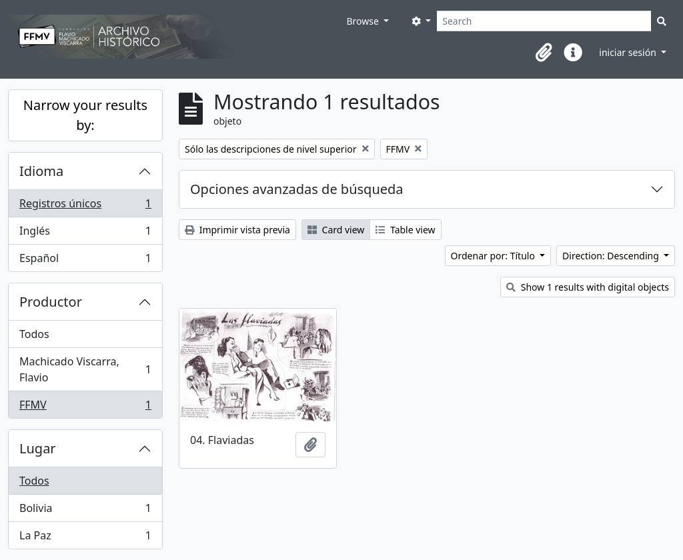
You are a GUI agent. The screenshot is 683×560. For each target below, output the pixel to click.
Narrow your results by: (85, 115)
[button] (543, 52)
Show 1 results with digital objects (587, 287)
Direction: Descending (611, 255)
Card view (335, 229)
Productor (50, 302)
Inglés (85, 234)
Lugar (37, 448)
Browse (363, 21)
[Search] (544, 21)
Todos (34, 334)
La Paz (85, 538)
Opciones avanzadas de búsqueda (297, 189)
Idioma (41, 171)
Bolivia (85, 511)
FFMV (85, 407)
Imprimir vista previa (237, 229)
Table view (405, 229)
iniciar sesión (628, 52)
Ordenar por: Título (494, 255)
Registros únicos (85, 206)
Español (85, 260)
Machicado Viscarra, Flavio (85, 369)
